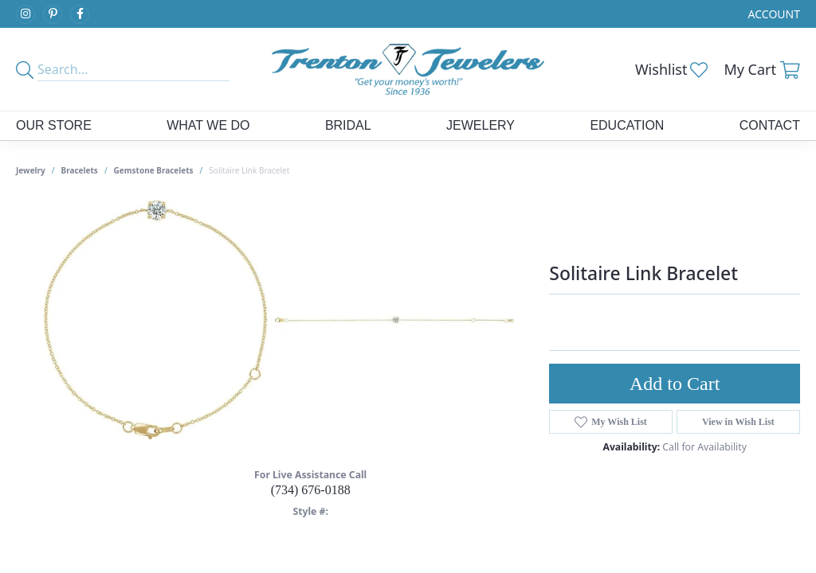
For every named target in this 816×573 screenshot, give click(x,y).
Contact (770, 125)
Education (627, 125)
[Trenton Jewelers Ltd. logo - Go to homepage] (408, 69)
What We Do (208, 125)
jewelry (30, 170)
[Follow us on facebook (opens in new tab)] (79, 14)
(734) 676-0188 (311, 490)
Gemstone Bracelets (154, 170)
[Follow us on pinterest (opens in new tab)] (52, 14)
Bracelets (79, 170)
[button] (772, 14)
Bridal (348, 125)
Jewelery (480, 125)
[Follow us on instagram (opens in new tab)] (25, 14)
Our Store (54, 125)
